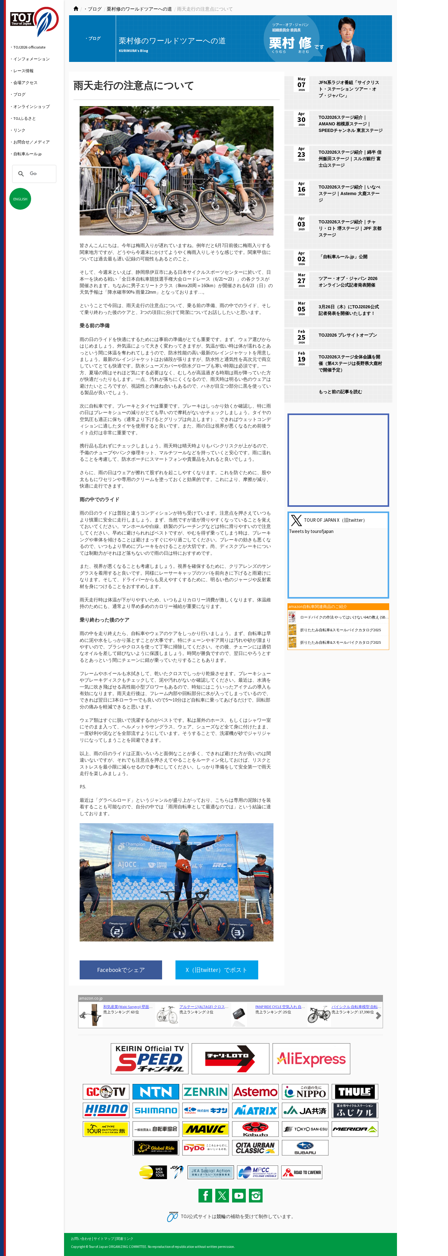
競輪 (221, 1216)
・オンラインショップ (29, 106)
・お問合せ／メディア (29, 141)
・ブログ (17, 94)
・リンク (17, 130)
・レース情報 (21, 70)
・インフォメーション (29, 58)
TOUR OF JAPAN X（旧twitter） (335, 520)
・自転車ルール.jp (25, 153)
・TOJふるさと (22, 118)
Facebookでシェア (121, 970)
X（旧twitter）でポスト (217, 970)
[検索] (33, 174)
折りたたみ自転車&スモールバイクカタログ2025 (340, 630)
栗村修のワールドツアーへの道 (139, 9)
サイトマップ (104, 1238)
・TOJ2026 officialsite (27, 46)
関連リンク (124, 1238)
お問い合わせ (81, 1238)
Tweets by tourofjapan (311, 531)
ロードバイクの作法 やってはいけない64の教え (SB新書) (347, 617)
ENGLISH (20, 198)
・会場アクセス (23, 82)
